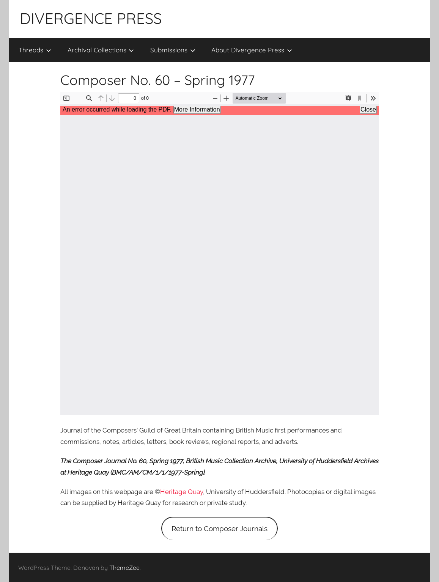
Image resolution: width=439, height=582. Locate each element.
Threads (35, 50)
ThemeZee (124, 567)
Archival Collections (101, 50)
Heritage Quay (181, 491)
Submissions (172, 50)
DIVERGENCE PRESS (91, 18)
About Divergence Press (251, 50)
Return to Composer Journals (219, 528)
